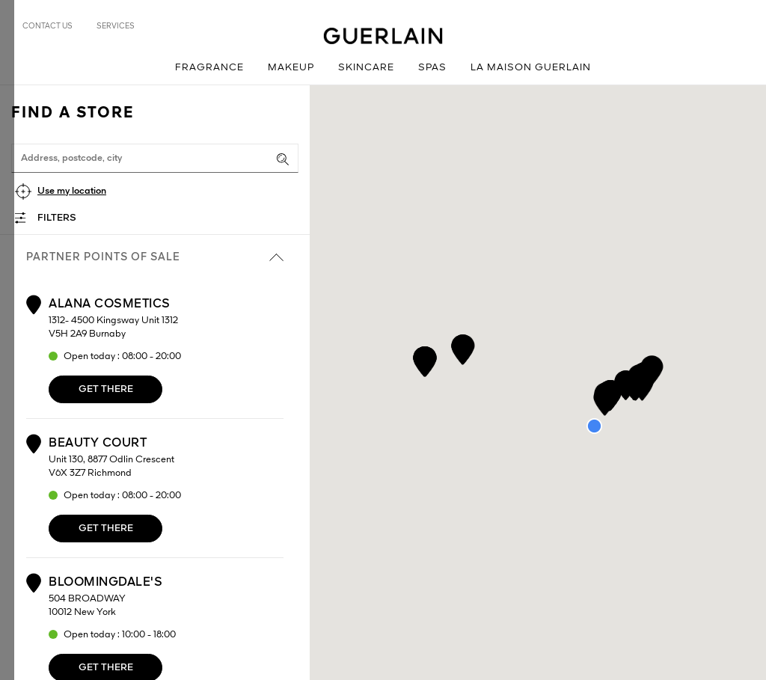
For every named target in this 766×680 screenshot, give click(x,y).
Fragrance (209, 68)
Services (115, 26)
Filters (56, 218)
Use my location (71, 191)
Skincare (366, 68)
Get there (106, 389)
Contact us (47, 26)
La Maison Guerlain (531, 68)
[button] (424, 359)
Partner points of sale (155, 257)
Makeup (291, 68)
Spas (432, 68)
